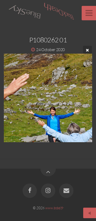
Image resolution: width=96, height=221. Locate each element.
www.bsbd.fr (54, 208)
